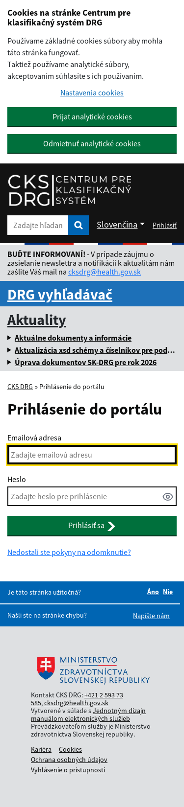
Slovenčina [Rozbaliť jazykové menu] (117, 224)
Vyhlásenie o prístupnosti (68, 769)
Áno (153, 591)
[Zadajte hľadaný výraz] (37, 225)
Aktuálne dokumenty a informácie (73, 338)
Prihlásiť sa (92, 525)
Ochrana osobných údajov (69, 759)
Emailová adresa (34, 437)
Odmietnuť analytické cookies (92, 143)
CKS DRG (20, 387)
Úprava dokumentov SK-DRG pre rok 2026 (86, 362)
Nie (168, 591)
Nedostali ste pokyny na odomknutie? (69, 552)
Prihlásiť (165, 225)
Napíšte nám (151, 615)
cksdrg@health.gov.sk (104, 272)
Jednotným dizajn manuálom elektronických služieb (88, 714)
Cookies (70, 749)
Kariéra (41, 749)
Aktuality (36, 319)
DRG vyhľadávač (59, 294)
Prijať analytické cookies (92, 116)
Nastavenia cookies (92, 92)
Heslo (16, 479)
